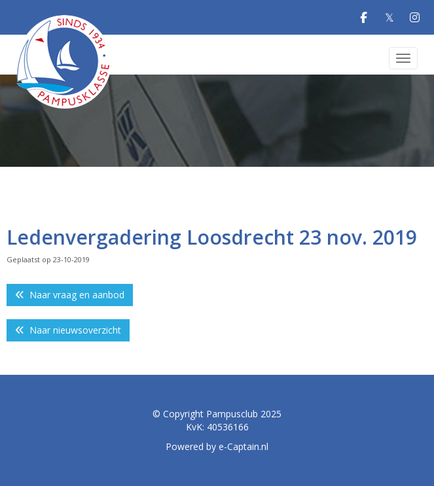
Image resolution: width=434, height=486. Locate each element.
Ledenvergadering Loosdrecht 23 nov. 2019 (212, 237)
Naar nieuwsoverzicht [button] (68, 330)
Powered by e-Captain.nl (217, 446)
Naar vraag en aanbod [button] (69, 294)
